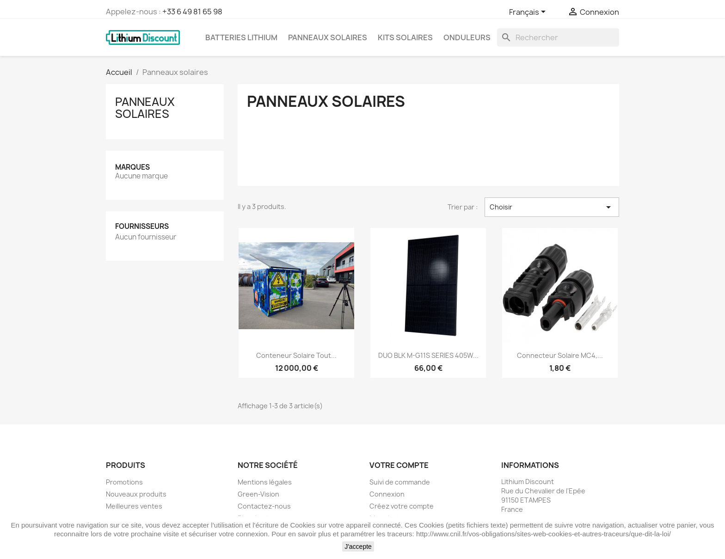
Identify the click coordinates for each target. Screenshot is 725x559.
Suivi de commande (399, 482)
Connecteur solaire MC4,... (560, 355)
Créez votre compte (401, 506)
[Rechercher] (558, 37)
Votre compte (399, 465)
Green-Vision (258, 494)
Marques (132, 167)
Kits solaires (405, 37)
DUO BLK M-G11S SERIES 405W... (428, 355)
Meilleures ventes (134, 506)
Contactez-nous (264, 506)
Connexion (387, 494)
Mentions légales (265, 482)
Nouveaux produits (136, 494)
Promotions (124, 482)
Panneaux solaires (327, 37)
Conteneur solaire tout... (296, 355)
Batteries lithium (241, 37)
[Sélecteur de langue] (529, 12)
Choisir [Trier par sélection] (552, 207)
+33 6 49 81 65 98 (192, 11)
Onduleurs (467, 37)
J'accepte (358, 546)
